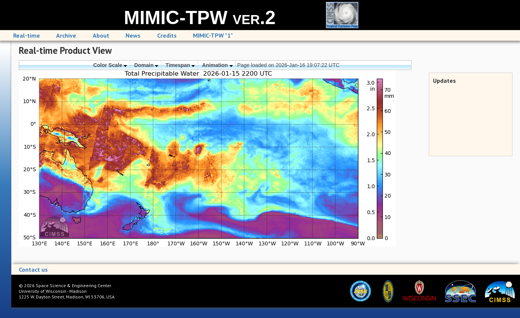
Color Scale (110, 65)
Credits (167, 35)
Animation (217, 65)
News (133, 35)
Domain (146, 65)
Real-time (26, 35)
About (101, 35)
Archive (66, 35)
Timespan (180, 65)
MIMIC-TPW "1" (213, 35)
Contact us (33, 269)
